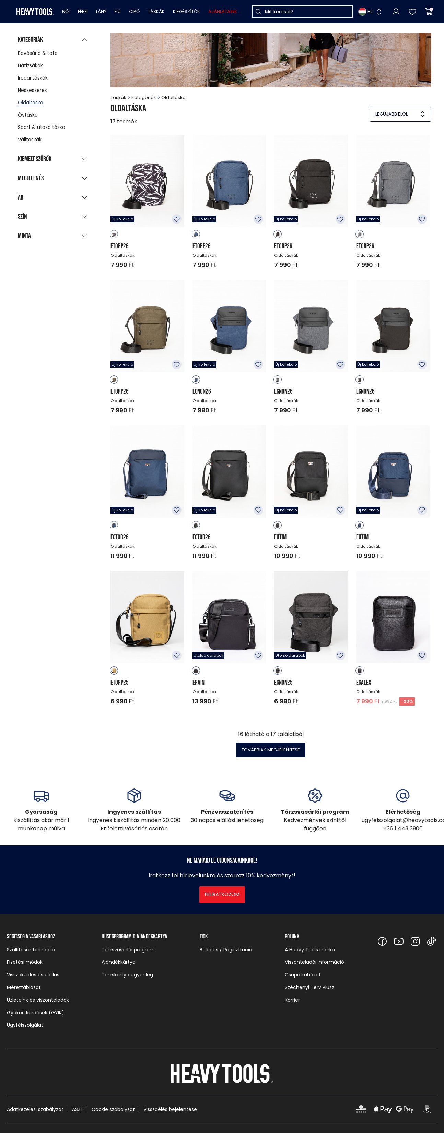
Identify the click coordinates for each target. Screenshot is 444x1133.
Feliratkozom (222, 894)
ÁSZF (77, 1109)
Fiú (118, 11)
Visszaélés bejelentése (170, 1109)
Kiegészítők (186, 11)
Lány (101, 11)
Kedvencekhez (177, 219)
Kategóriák (143, 97)
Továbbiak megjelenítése (271, 750)
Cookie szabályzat (113, 1109)
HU (366, 12)
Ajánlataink (222, 11)
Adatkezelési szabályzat (35, 1109)
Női (66, 11)
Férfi (83, 11)
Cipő (134, 11)
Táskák (156, 11)
